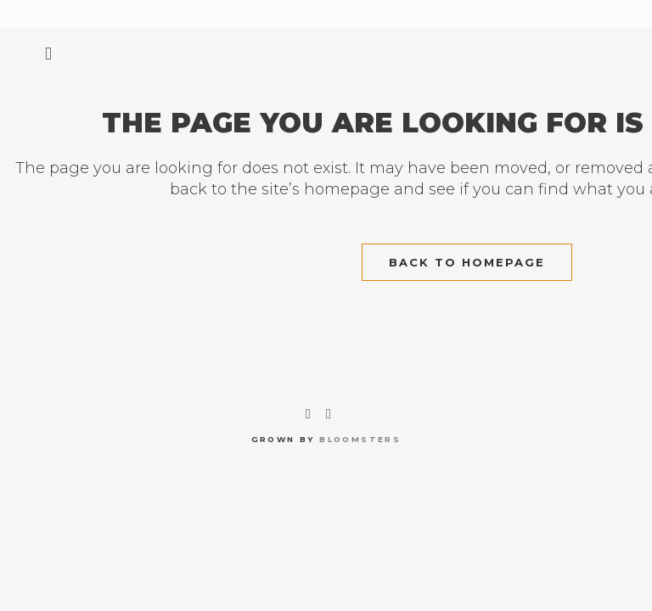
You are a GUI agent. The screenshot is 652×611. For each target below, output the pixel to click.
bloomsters (360, 439)
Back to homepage (467, 262)
